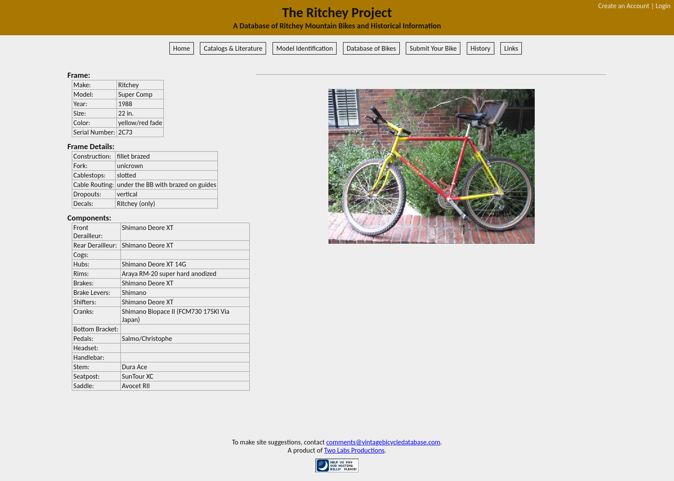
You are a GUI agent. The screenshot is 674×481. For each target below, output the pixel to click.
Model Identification (304, 48)
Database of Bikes (371, 48)
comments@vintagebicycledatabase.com (383, 442)
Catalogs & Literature (233, 48)
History (480, 48)
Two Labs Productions (354, 450)
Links (511, 48)
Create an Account (623, 6)
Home (181, 48)
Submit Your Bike (433, 48)
